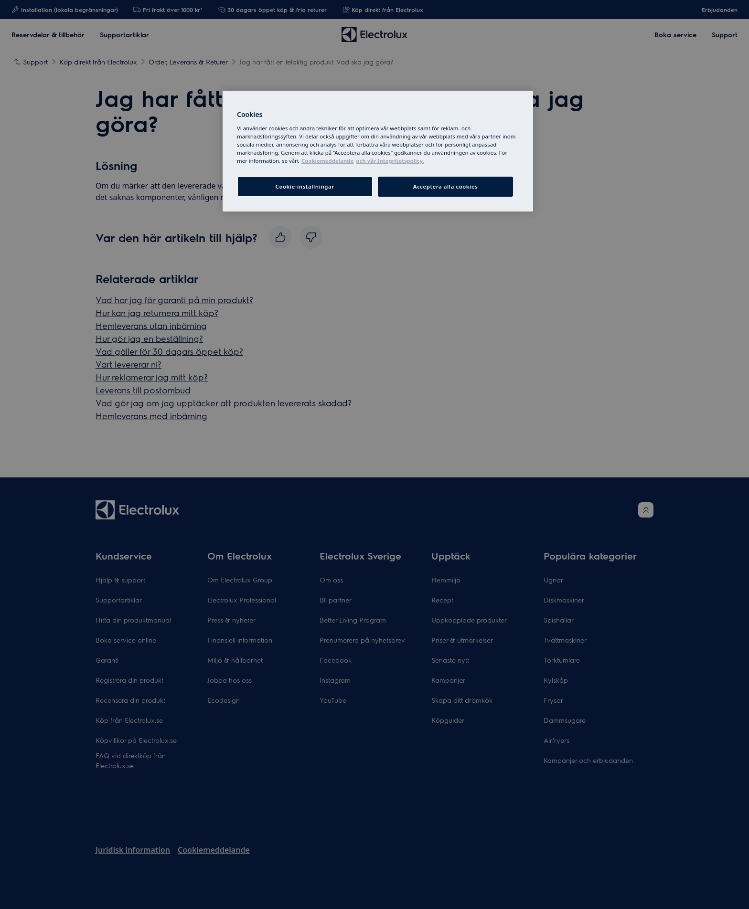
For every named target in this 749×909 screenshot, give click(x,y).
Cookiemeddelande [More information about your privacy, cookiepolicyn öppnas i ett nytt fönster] (327, 160)
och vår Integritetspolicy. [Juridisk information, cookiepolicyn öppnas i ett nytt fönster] (390, 160)
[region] (378, 151)
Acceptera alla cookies (445, 186)
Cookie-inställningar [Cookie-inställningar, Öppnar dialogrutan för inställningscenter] (305, 186)
